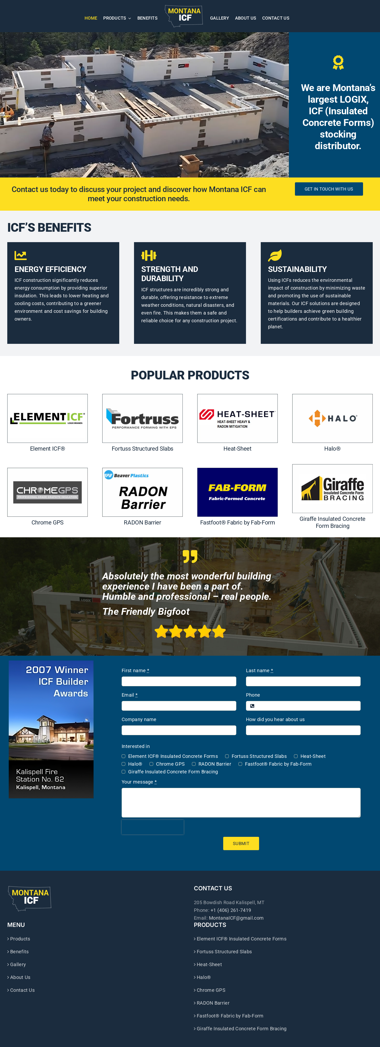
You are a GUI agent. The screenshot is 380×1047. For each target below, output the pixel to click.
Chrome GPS (170, 764)
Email (130, 695)
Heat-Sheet (313, 756)
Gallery (18, 964)
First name (135, 670)
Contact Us (22, 990)
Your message (139, 782)
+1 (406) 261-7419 (231, 910)
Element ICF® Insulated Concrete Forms (173, 756)
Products (20, 939)
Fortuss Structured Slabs (259, 756)
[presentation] (153, 827)
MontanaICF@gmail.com (236, 918)
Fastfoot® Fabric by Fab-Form (278, 764)
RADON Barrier (214, 764)
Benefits (19, 952)
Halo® (135, 764)
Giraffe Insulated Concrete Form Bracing (173, 772)
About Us (20, 977)
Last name (259, 670)
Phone (253, 695)
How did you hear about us (275, 719)
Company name (139, 719)
